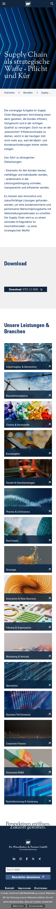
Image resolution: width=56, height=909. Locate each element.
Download (23, 289)
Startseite (9, 92)
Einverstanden (36, 906)
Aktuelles (28, 92)
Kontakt (9, 888)
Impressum (24, 888)
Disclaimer (40, 888)
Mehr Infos (18, 906)
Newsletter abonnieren (26, 877)
